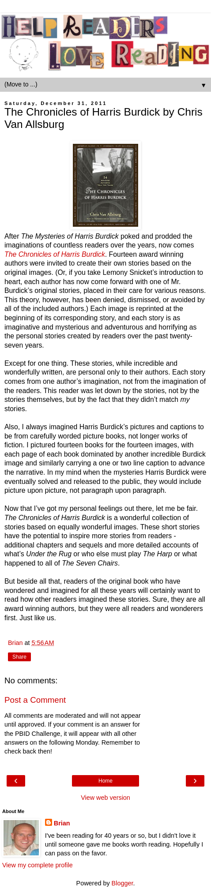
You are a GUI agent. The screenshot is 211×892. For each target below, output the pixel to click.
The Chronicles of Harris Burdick (54, 254)
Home (105, 781)
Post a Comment (35, 700)
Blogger (122, 883)
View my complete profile (37, 865)
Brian (62, 823)
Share (19, 657)
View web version (105, 797)
